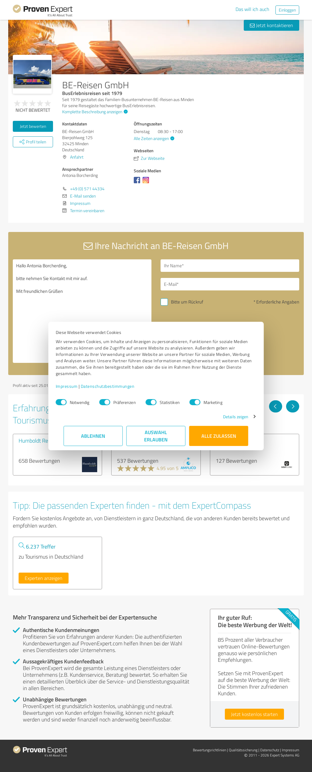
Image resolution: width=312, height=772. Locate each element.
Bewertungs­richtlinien (209, 750)
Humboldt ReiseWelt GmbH (50, 440)
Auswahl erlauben (156, 436)
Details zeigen (227, 416)
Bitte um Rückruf (187, 302)
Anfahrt (76, 157)
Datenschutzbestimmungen (116, 386)
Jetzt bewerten (33, 126)
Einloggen (287, 10)
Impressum (75, 386)
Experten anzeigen (43, 578)
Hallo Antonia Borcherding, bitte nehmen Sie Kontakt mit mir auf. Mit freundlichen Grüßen (82, 311)
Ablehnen (93, 435)
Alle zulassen (218, 435)
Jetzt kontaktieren (271, 25)
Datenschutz (269, 750)
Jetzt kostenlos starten (254, 714)
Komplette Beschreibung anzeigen (94, 111)
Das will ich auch (252, 9)
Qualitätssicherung (243, 750)
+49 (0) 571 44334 (87, 188)
